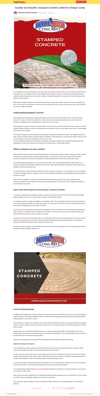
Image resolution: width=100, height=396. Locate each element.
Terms (76, 393)
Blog (89, 393)
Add (78, 2)
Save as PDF (71, 388)
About (91, 393)
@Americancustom (42, 12)
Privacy (80, 393)
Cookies (85, 393)
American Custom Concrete (27, 12)
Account (83, 2)
